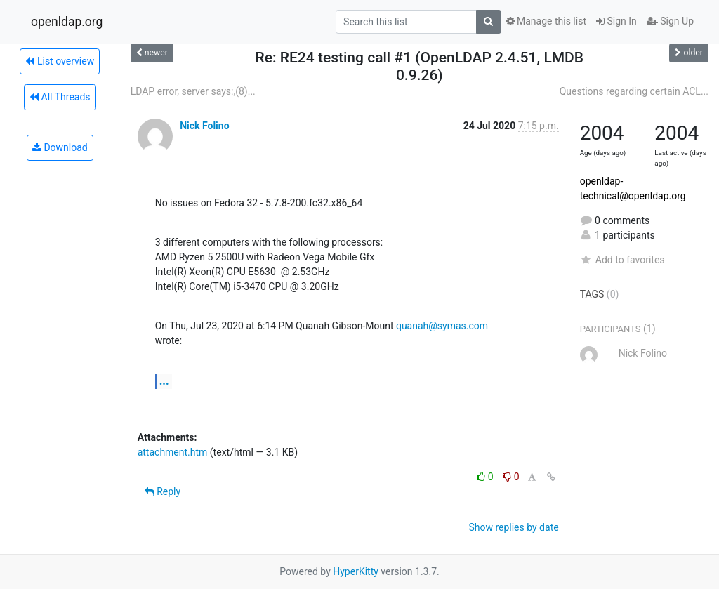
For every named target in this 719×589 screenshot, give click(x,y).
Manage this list (546, 21)
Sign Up (670, 21)
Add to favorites (622, 259)
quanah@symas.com (442, 325)
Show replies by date (513, 527)
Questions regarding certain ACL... (634, 91)
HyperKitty (355, 571)
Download (60, 147)
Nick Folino (204, 125)
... (164, 381)
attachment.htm (173, 452)
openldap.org (67, 22)
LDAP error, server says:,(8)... (193, 91)
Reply (162, 491)
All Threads (59, 96)
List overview (59, 61)
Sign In (616, 21)
